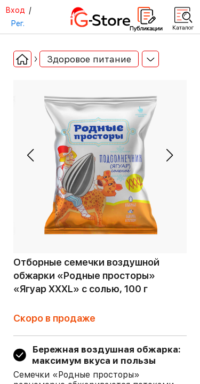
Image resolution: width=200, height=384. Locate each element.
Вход (15, 10)
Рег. (18, 23)
